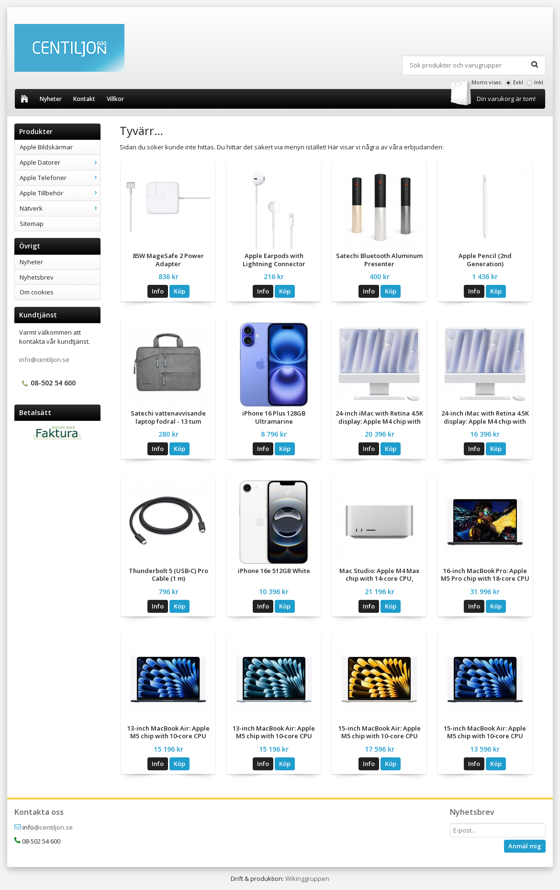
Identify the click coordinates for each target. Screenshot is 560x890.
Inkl (538, 82)
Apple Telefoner (60, 177)
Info (158, 291)
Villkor (115, 99)
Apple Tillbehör (60, 193)
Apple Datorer (60, 162)
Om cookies (37, 292)
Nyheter (51, 99)
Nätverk (60, 208)
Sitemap (32, 223)
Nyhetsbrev (37, 277)
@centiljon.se (53, 827)
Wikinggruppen (307, 878)
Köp (179, 291)
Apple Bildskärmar (46, 147)
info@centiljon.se (44, 359)
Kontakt (84, 99)
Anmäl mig (524, 846)
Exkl (518, 82)
